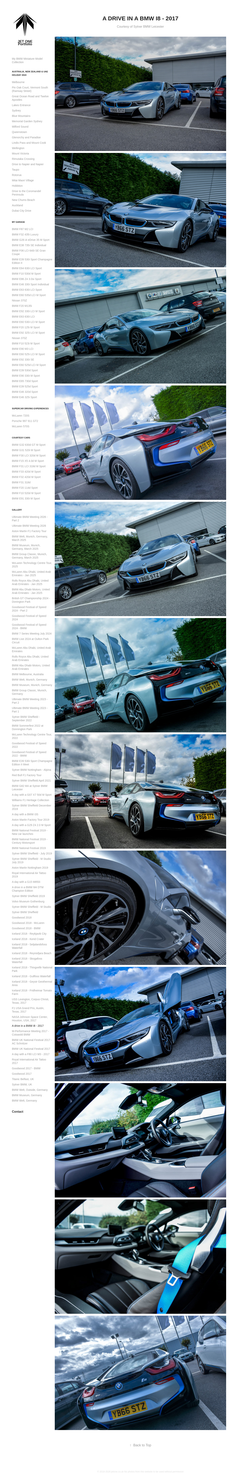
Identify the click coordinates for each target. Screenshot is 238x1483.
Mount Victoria (20, 153)
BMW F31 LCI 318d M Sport (29, 466)
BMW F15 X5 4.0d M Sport (28, 460)
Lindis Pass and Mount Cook (29, 142)
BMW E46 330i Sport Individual (30, 284)
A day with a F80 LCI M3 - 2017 (30, 1054)
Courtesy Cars (21, 438)
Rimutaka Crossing (23, 158)
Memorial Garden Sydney (27, 121)
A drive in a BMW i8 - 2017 (28, 1025)
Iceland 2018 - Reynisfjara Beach (31, 953)
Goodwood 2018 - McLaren (28, 922)
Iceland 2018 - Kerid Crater (28, 939)
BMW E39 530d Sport (25, 370)
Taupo (15, 169)
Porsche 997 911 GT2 (25, 421)
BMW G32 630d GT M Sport (29, 444)
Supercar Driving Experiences (30, 408)
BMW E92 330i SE (23, 359)
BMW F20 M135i (22, 305)
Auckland (17, 205)
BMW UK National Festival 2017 (31, 1048)
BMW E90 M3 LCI (22, 348)
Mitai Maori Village (23, 180)
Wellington (18, 148)
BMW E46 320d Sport (25, 391)
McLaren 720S (20, 415)
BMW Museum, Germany (27, 1095)
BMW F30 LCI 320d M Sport (29, 455)
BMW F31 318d (21, 482)
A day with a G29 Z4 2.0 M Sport (31, 825)
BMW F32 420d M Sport (26, 477)
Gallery (17, 510)
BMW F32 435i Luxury (25, 234)
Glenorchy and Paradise (26, 137)
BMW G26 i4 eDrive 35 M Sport (30, 239)
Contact (17, 1111)
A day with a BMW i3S (25, 814)
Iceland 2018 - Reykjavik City (29, 933)
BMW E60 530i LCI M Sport (28, 322)
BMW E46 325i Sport (24, 397)
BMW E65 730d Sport (25, 381)
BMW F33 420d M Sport (26, 471)
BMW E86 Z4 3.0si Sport (26, 279)
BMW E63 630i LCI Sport (27, 289)
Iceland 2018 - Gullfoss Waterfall (31, 976)
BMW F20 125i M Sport (26, 327)
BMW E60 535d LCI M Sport (29, 295)
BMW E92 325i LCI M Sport (28, 332)
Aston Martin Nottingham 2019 (30, 867)
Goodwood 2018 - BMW (26, 928)
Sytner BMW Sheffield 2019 (28, 896)
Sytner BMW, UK (22, 1084)
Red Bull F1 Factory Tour (27, 775)
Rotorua (16, 175)
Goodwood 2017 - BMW (26, 1068)
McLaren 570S (20, 426)
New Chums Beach (23, 199)
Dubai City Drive (21, 210)
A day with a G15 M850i (26, 881)
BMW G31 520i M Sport (26, 450)
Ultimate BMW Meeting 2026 (29, 525)
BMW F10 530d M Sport (26, 273)
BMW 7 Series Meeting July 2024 (32, 633)
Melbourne (18, 82)
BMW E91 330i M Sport (26, 498)
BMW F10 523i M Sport (26, 343)
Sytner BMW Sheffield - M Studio (31, 906)
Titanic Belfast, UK (23, 1079)
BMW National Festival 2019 (29, 848)
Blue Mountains (21, 115)
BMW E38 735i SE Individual (29, 245)
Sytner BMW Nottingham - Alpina (31, 769)
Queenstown (19, 132)
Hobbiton (17, 185)
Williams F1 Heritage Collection (30, 800)
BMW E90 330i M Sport (26, 375)
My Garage (18, 222)
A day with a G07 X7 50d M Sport (32, 794)
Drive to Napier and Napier (28, 164)
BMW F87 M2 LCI (22, 229)
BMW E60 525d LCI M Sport (29, 364)
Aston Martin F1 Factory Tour (29, 531)
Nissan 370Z (19, 300)
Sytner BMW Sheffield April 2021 (31, 780)
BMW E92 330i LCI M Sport (28, 311)
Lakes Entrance (21, 105)
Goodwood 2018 (22, 917)
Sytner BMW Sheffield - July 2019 (32, 853)
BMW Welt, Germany (24, 1100)
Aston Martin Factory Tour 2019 (30, 819)
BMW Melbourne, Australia (28, 674)
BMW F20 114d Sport (25, 487)
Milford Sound (20, 126)
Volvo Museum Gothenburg (28, 901)
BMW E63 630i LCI (23, 316)
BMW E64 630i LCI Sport (27, 268)
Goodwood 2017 (22, 1073)
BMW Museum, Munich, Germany (32, 685)
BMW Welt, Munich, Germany (29, 679)
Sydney (16, 110)
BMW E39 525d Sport (25, 386)
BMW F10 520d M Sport (26, 493)
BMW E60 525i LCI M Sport (28, 354)
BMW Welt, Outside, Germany (30, 1089)
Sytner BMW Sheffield (25, 912)
